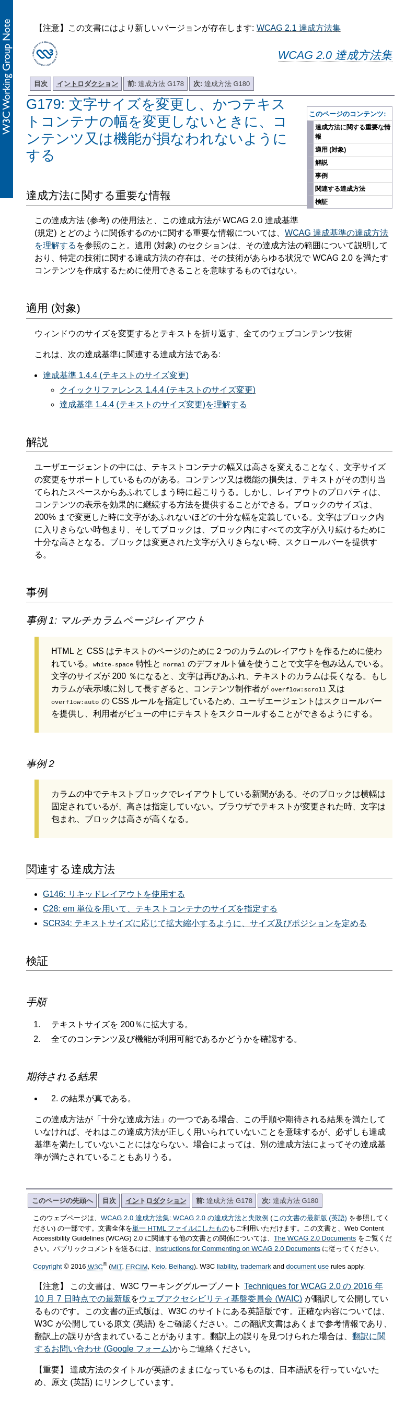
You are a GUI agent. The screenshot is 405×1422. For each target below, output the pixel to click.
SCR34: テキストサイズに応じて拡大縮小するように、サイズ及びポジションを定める (205, 923)
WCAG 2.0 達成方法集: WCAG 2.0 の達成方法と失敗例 (185, 1218)
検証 (321, 201)
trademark (255, 1267)
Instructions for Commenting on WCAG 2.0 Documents (237, 1249)
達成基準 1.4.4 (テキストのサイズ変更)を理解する (153, 404)
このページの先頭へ (62, 1201)
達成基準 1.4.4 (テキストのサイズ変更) (116, 375)
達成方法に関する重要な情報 (352, 132)
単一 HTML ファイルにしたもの (180, 1228)
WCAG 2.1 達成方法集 (299, 27)
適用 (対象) (330, 149)
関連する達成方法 (340, 188)
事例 (321, 175)
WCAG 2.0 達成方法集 (335, 55)
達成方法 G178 (156, 84)
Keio (158, 1267)
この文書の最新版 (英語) (310, 1218)
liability (227, 1267)
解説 (321, 162)
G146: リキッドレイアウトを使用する (114, 894)
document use (307, 1267)
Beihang (181, 1267)
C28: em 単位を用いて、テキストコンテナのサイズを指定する (160, 908)
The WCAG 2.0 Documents (315, 1238)
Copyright (47, 1267)
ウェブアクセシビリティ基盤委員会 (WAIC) (220, 1298)
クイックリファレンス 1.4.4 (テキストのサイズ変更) (158, 389)
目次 (41, 84)
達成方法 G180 (221, 84)
